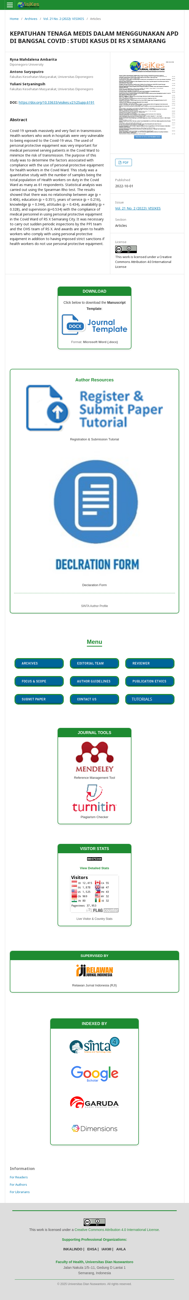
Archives (31, 18)
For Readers (19, 1177)
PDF (125, 162)
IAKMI (106, 1249)
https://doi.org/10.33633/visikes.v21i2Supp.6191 (56, 102)
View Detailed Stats (94, 868)
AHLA (121, 1249)
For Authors (18, 1184)
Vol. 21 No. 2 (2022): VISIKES (63, 18)
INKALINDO (72, 1249)
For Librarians (20, 1192)
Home (14, 18)
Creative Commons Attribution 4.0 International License (117, 1230)
